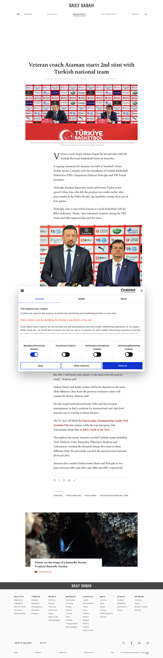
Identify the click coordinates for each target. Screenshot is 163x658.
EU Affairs (18, 610)
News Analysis (19, 613)
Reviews (103, 617)
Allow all (122, 365)
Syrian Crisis (53, 617)
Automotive (70, 600)
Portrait (103, 610)
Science (86, 617)
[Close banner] (142, 291)
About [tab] (123, 299)
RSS (112, 652)
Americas (52, 607)
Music (102, 603)
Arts (102, 596)
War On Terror (20, 607)
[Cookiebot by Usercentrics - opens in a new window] (123, 291)
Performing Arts (106, 613)
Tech (68, 617)
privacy (38, 652)
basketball (58, 495)
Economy (69, 603)
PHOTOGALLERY (45, 572)
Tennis (135, 14)
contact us (88, 652)
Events (102, 607)
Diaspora (35, 613)
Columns (138, 600)
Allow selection (81, 365)
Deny (40, 365)
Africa (51, 613)
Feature (86, 627)
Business (71, 596)
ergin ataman (90, 495)
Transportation (72, 623)
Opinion (139, 596)
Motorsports (108, 14)
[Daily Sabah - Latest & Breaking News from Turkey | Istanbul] (81, 5)
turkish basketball (74, 495)
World (52, 596)
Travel (85, 607)
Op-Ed (137, 603)
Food (85, 610)
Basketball (79, 14)
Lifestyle (88, 596)
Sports (28, 14)
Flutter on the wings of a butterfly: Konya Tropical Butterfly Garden (66, 564)
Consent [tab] (39, 299)
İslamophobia (54, 620)
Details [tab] (81, 299)
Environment (88, 603)
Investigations (36, 607)
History (86, 623)
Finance (69, 610)
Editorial (138, 610)
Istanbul (34, 600)
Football (52, 14)
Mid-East (52, 600)
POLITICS (19, 596)
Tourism (69, 613)
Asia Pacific (53, 610)
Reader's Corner (141, 607)
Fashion (86, 613)
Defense (69, 620)
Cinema (103, 600)
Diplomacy (18, 600)
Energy (68, 607)
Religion (86, 620)
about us (62, 652)
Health (85, 600)
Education (35, 603)
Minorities (35, 610)
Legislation (18, 603)
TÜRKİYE (35, 596)
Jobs (16, 652)
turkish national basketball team (113, 495)
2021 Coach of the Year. (96, 430)
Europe (51, 603)
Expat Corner (88, 630)
